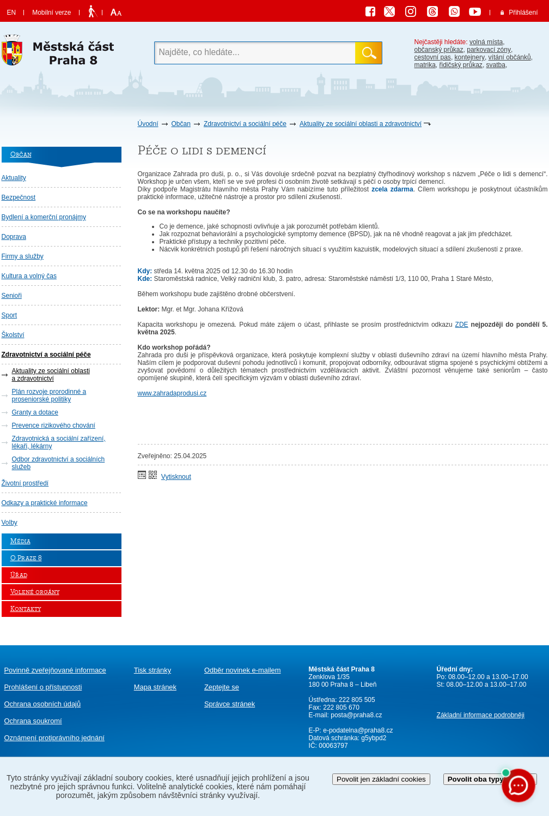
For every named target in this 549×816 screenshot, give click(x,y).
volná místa (486, 42)
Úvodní (148, 124)
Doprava (14, 237)
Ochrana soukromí (33, 721)
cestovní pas (432, 57)
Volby (9, 522)
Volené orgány (34, 592)
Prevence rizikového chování (53, 425)
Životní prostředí (25, 483)
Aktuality (14, 178)
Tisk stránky (152, 670)
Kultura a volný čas (29, 276)
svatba (495, 65)
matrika (425, 65)
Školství (13, 335)
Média (20, 541)
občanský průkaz (438, 49)
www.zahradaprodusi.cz (172, 393)
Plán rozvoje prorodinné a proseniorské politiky (49, 395)
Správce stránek (229, 704)
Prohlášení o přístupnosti (43, 687)
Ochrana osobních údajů (42, 704)
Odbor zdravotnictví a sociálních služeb (58, 463)
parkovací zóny (489, 49)
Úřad (18, 575)
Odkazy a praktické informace (45, 503)
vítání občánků (510, 57)
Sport (9, 315)
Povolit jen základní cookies (381, 779)
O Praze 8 (26, 558)
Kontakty (25, 609)
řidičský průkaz (461, 65)
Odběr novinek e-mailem (242, 670)
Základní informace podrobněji (480, 715)
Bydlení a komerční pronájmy (44, 217)
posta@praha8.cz (356, 715)
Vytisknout (176, 477)
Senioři (12, 295)
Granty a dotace (35, 412)
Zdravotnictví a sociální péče (245, 124)
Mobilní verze (51, 12)
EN (11, 12)
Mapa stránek (155, 687)
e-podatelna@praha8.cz (357, 730)
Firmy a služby (23, 256)
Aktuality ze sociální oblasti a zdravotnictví (361, 124)
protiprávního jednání (54, 738)
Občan (181, 124)
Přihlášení (523, 12)
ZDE (461, 324)
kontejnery (470, 57)
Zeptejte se (221, 687)
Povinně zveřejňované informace (55, 670)
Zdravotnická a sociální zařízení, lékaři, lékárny (59, 442)
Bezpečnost (19, 197)
